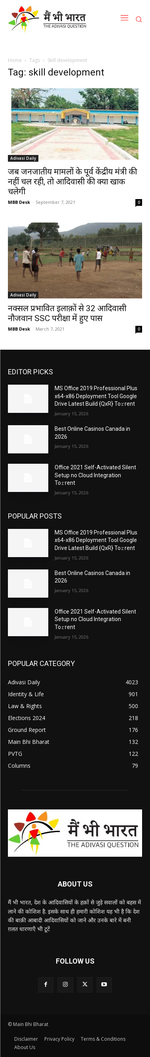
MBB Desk (19, 202)
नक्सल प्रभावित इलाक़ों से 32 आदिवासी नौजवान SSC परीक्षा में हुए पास (67, 313)
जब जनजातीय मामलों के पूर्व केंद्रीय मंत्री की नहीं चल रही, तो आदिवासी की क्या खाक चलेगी (72, 181)
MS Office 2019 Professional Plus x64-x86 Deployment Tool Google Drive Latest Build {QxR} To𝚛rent (96, 396)
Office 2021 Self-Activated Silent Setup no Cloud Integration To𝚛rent (95, 475)
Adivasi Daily (23, 158)
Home (15, 60)
